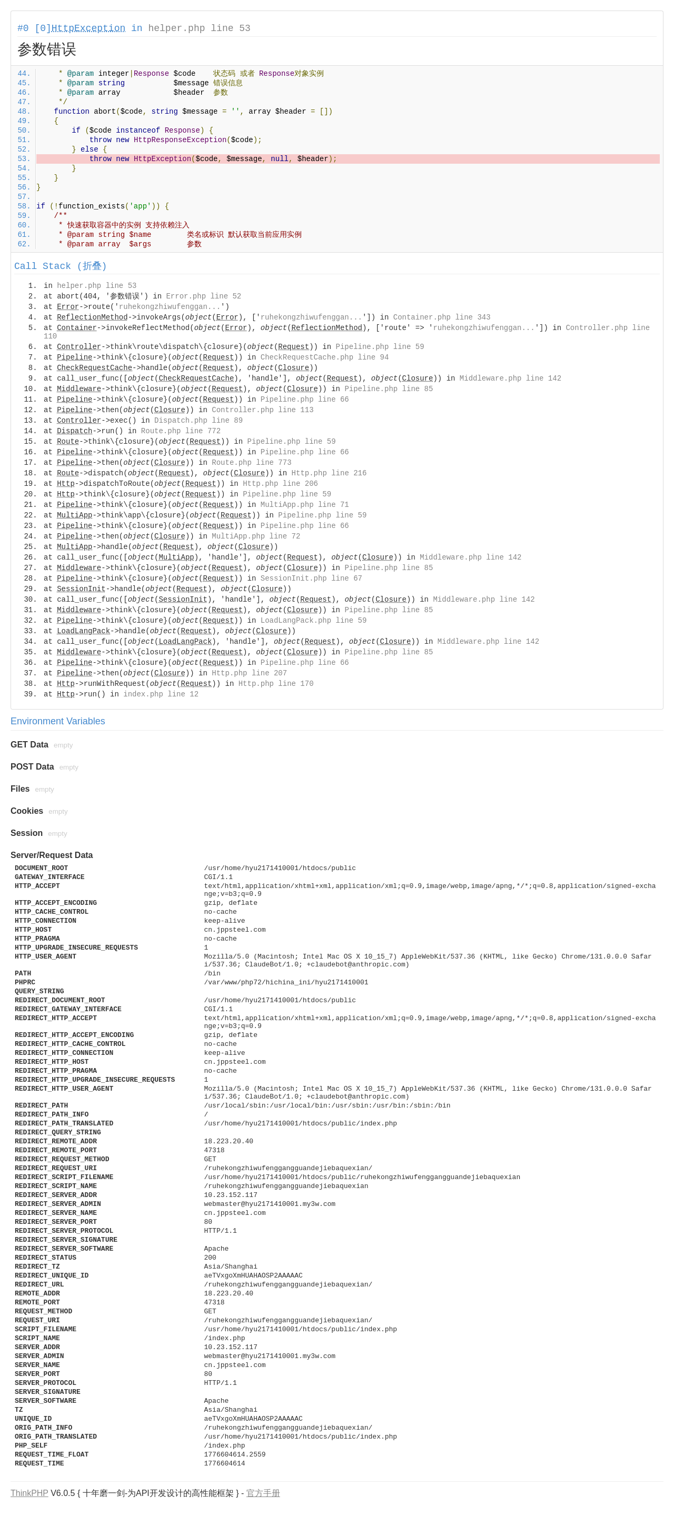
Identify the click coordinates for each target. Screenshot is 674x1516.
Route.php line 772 (181, 431)
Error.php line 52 (203, 296)
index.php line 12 (161, 694)
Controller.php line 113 (262, 410)
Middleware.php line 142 (510, 378)
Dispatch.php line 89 (198, 420)
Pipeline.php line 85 (388, 389)
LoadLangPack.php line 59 (314, 620)
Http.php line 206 (280, 484)
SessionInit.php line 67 (311, 578)
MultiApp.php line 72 (256, 536)
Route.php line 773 (251, 462)
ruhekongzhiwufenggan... (170, 307)
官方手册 (263, 1493)
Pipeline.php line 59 (380, 347)
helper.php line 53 (199, 28)
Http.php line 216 (329, 473)
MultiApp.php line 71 (305, 505)
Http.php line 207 (249, 673)
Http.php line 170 (276, 684)
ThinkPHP (29, 1493)
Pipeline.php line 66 (305, 399)
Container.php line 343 (442, 317)
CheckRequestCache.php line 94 (325, 357)
